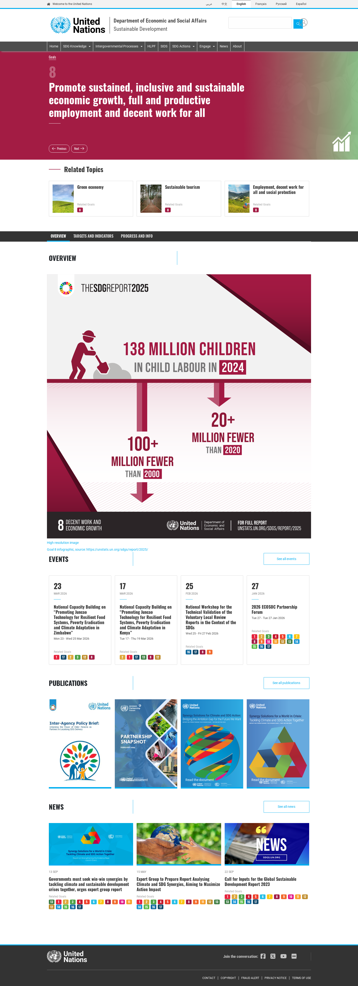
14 (296, 641)
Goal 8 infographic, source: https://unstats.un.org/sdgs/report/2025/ (97, 549)
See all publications (287, 683)
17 (63, 657)
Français (260, 4)
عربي (209, 4)
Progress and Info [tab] (137, 236)
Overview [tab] (58, 236)
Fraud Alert (250, 978)
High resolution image (63, 543)
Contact (208, 978)
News (224, 46)
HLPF (151, 46)
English (241, 4)
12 (84, 657)
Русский (281, 4)
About (237, 46)
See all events (287, 559)
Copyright (228, 978)
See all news (287, 806)
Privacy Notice (276, 978)
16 (188, 652)
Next (76, 148)
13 (143, 657)
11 (275, 641)
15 (254, 646)
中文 (224, 4)
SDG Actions (181, 46)
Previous (61, 148)
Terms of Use (301, 978)
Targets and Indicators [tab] (93, 236)
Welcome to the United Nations (69, 4)
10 (268, 641)
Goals (52, 56)
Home (54, 46)
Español (301, 4)
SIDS (164, 46)
